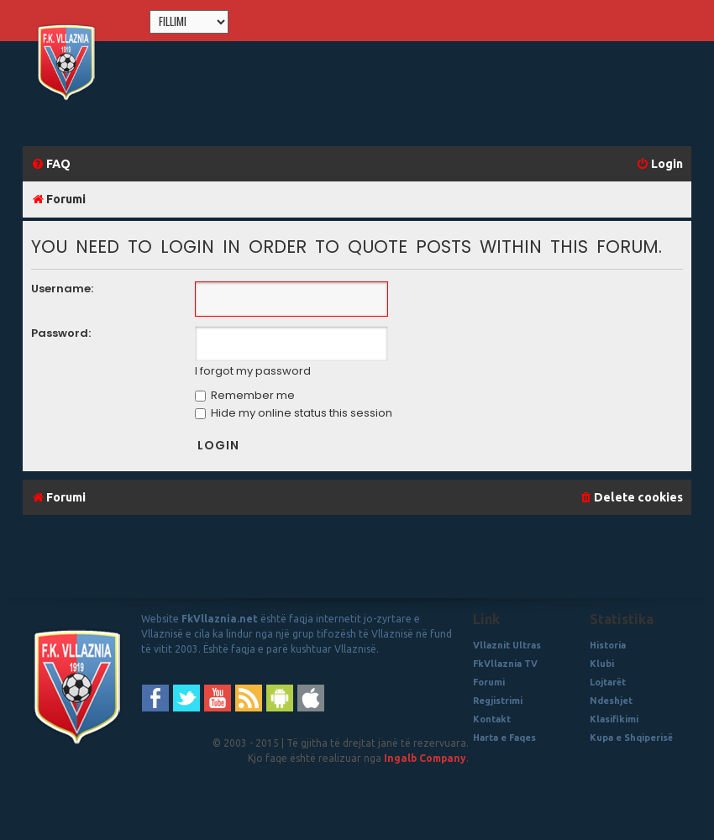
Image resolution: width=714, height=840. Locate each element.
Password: (61, 333)
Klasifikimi (614, 719)
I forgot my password (253, 371)
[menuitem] (51, 164)
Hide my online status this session (293, 413)
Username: (62, 289)
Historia (608, 645)
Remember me (245, 395)
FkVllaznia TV (505, 664)
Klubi (602, 664)
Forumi (489, 682)
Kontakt (492, 719)
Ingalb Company (425, 758)
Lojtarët (608, 682)
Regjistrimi (497, 701)
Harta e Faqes (504, 737)
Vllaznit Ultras (507, 645)
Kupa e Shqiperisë (631, 737)
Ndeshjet (611, 701)
